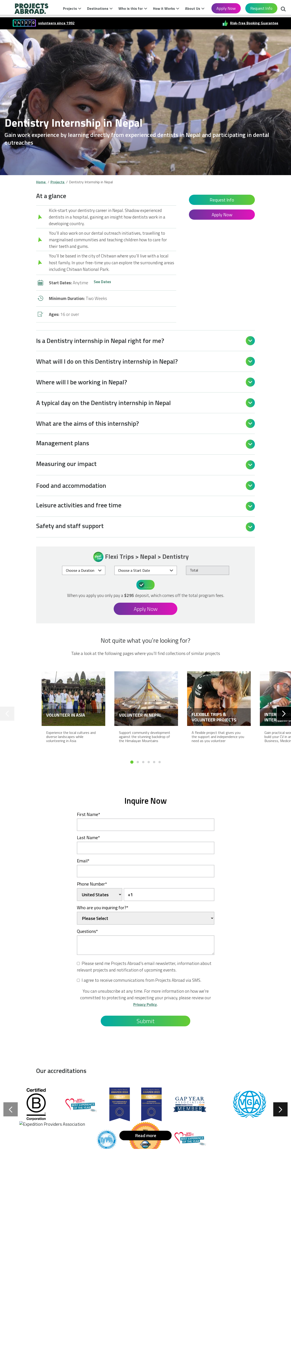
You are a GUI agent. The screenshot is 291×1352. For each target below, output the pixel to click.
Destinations (97, 8)
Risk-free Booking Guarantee (254, 23)
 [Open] (250, 340)
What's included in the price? (146, 584)
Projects (70, 8)
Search (283, 10)
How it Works (164, 8)
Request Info (261, 8)
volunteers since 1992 (56, 23)
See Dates (103, 282)
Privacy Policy (145, 1003)
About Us (192, 8)
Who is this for (130, 8)
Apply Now (226, 8)
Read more (145, 1134)
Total (194, 570)
